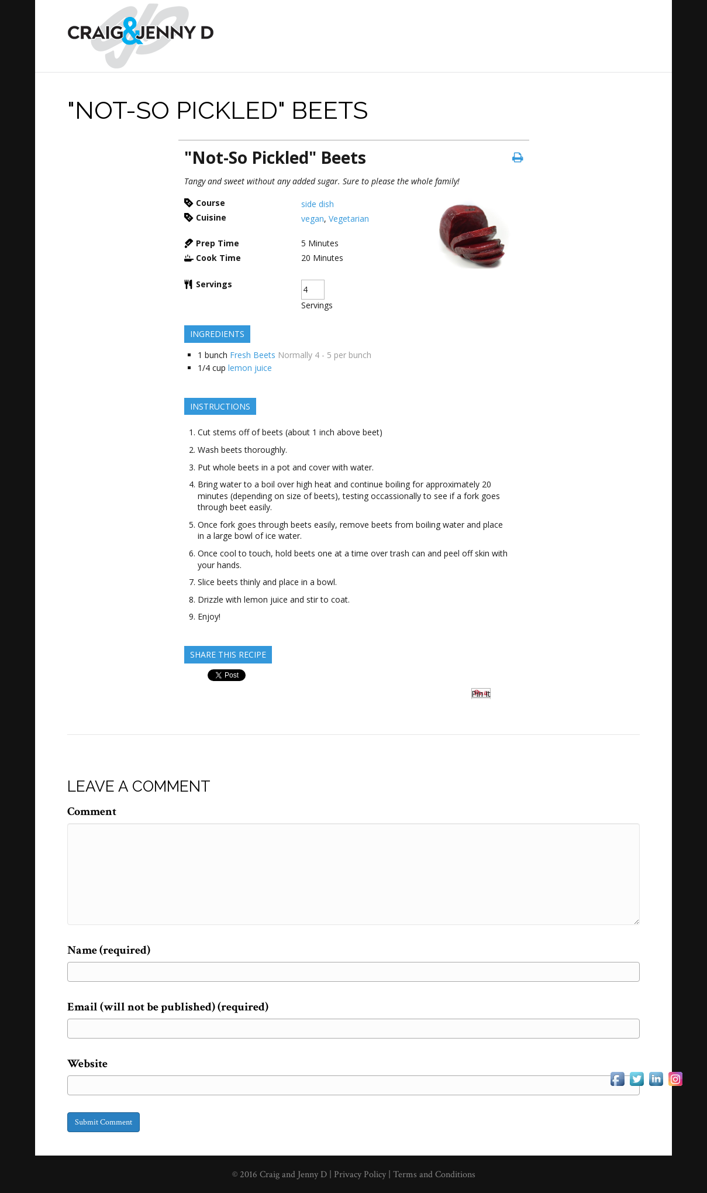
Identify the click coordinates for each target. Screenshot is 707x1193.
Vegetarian (349, 218)
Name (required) (108, 950)
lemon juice (250, 367)
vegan (312, 218)
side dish (317, 203)
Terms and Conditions (434, 1174)
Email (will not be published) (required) (167, 1007)
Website (87, 1063)
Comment (91, 811)
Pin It (481, 693)
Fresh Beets (252, 354)
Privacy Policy (361, 1174)
